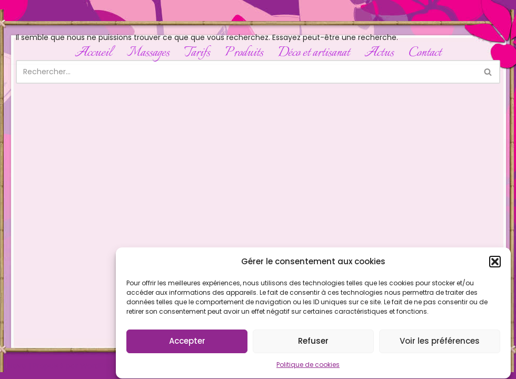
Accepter (187, 343)
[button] (495, 264)
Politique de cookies (308, 367)
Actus (379, 52)
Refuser (313, 343)
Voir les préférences (440, 343)
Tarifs (197, 52)
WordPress (99, 366)
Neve (17, 366)
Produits (244, 52)
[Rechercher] (246, 72)
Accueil (93, 52)
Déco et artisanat (314, 52)
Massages (148, 52)
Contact (425, 52)
